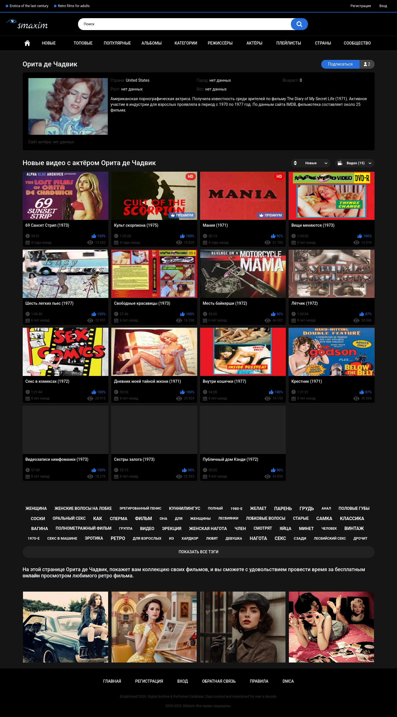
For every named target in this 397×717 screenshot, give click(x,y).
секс (280, 538)
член (240, 528)
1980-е (236, 508)
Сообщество (357, 43)
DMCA (288, 681)
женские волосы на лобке (83, 508)
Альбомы (152, 43)
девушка (234, 539)
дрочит (360, 539)
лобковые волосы (265, 518)
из (171, 538)
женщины (200, 518)
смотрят (263, 528)
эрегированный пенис (140, 508)
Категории (186, 43)
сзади (300, 538)
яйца (285, 528)
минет (306, 528)
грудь (307, 508)
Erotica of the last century (29, 6)
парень (283, 508)
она (163, 518)
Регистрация (360, 6)
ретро (118, 538)
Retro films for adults (74, 6)
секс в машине (62, 538)
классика (352, 518)
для (178, 518)
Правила (259, 681)
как (97, 518)
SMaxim (189, 706)
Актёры (254, 43)
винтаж (354, 528)
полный (215, 508)
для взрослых (147, 538)
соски (38, 518)
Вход (383, 6)
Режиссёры (220, 43)
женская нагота (208, 528)
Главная (27, 43)
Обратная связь (219, 681)
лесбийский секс (330, 539)
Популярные (117, 43)
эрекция (171, 528)
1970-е (33, 538)
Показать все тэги (198, 552)
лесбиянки (228, 518)
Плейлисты (288, 43)
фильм (143, 518)
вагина (39, 528)
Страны (323, 43)
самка (324, 518)
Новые (49, 43)
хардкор (190, 538)
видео (147, 528)
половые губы (354, 508)
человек (329, 529)
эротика (94, 538)
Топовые (82, 43)
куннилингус (184, 508)
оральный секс (69, 518)
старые (300, 518)
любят (212, 539)
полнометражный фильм (84, 528)
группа (126, 529)
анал (326, 508)
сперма (118, 518)
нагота (258, 538)
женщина (36, 508)
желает (258, 508)
